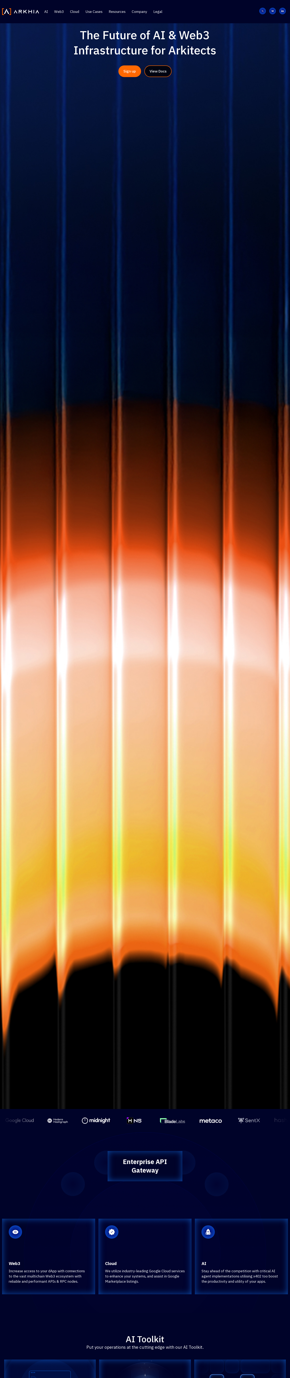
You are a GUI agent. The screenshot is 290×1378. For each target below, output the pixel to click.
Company (139, 11)
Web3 (59, 11)
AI (46, 11)
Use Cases (93, 11)
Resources (117, 11)
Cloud (74, 11)
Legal (157, 11)
